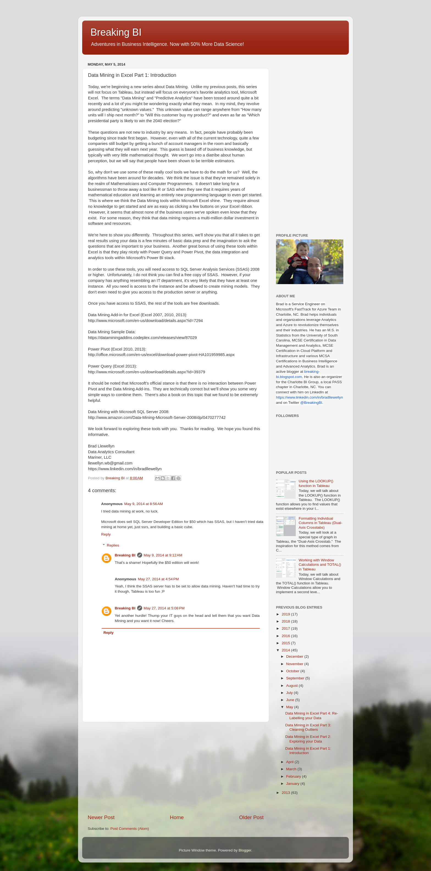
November (295, 664)
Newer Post (101, 817)
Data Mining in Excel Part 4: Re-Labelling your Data (311, 715)
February (294, 776)
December (295, 656)
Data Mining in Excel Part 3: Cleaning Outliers (308, 727)
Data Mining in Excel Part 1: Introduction (308, 750)
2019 (286, 614)
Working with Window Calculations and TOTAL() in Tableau (320, 564)
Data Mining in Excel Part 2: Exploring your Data (308, 739)
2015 (286, 643)
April (290, 762)
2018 (286, 621)
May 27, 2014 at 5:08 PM (164, 608)
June (290, 700)
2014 (286, 650)
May (290, 707)
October (293, 671)
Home (177, 817)
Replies (113, 545)
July (290, 693)
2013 (286, 793)
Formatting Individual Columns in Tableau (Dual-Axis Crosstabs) (320, 522)
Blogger (245, 850)
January (293, 784)
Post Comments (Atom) (129, 829)
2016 (286, 636)
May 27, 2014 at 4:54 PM (158, 579)
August (292, 686)
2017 (286, 628)
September (295, 678)
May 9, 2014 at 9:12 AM (163, 555)
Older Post (251, 817)
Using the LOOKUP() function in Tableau (316, 483)
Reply (106, 534)
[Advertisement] (176, 768)
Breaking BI (116, 32)
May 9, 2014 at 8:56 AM (143, 504)
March (291, 769)
